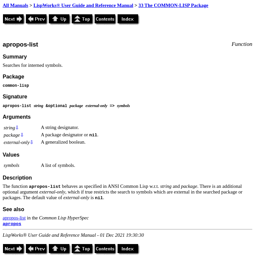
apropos (12, 223)
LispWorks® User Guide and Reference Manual (83, 5)
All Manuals (15, 5)
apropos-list (14, 217)
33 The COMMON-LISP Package (173, 5)
